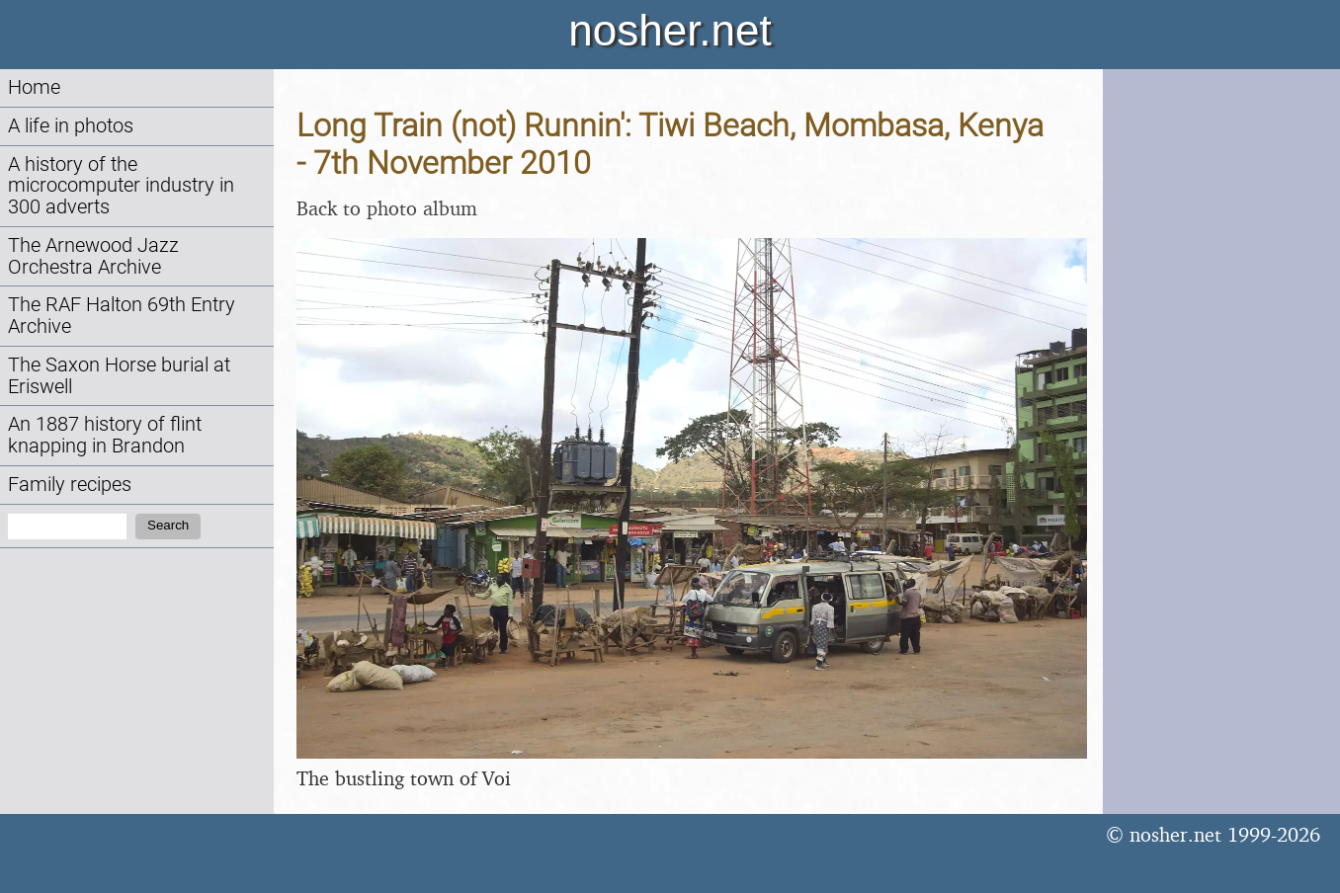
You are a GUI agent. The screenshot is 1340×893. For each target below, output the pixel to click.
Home (34, 87)
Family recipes (69, 484)
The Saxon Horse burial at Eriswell (119, 376)
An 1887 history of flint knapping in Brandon (105, 435)
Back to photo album (386, 208)
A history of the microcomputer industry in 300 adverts (121, 186)
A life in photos (70, 126)
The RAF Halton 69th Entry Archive (121, 315)
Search (168, 525)
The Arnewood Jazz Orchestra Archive (93, 256)
